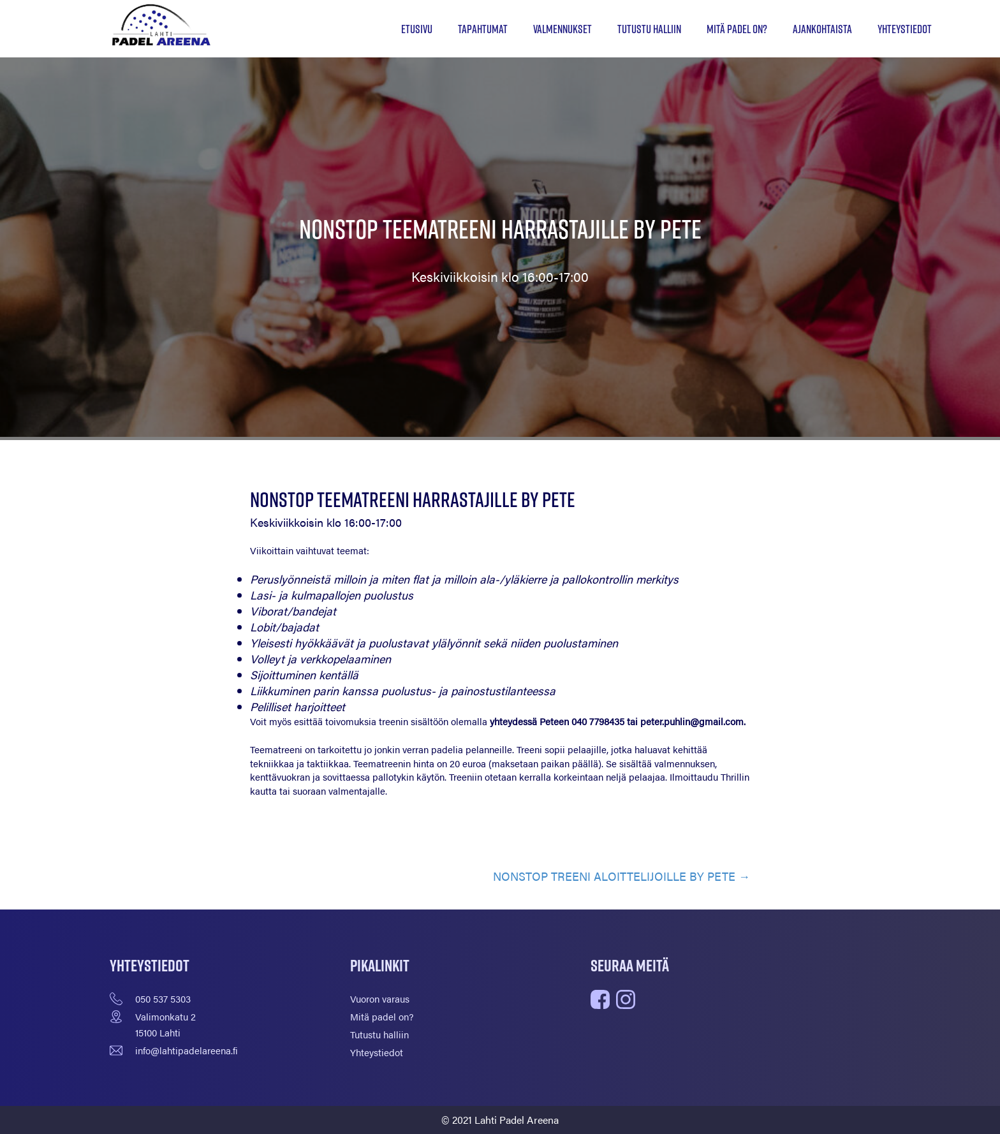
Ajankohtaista (822, 29)
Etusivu (416, 29)
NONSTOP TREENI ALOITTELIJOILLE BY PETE (614, 876)
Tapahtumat (483, 29)
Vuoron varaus (379, 998)
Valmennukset (562, 29)
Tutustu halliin (649, 29)
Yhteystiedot (905, 29)
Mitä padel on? (737, 29)
